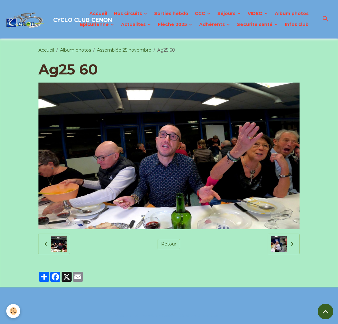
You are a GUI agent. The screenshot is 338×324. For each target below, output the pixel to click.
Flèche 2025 (173, 24)
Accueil (98, 13)
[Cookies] (13, 311)
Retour (168, 244)
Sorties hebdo (171, 13)
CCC (200, 13)
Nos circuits (128, 13)
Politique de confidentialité (144, 316)
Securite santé (255, 24)
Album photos (292, 13)
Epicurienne (95, 24)
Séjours (227, 13)
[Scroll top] (325, 311)
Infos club (297, 24)
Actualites (134, 24)
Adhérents (212, 24)
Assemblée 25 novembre (124, 50)
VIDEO (256, 13)
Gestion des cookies (201, 316)
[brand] (37, 19)
